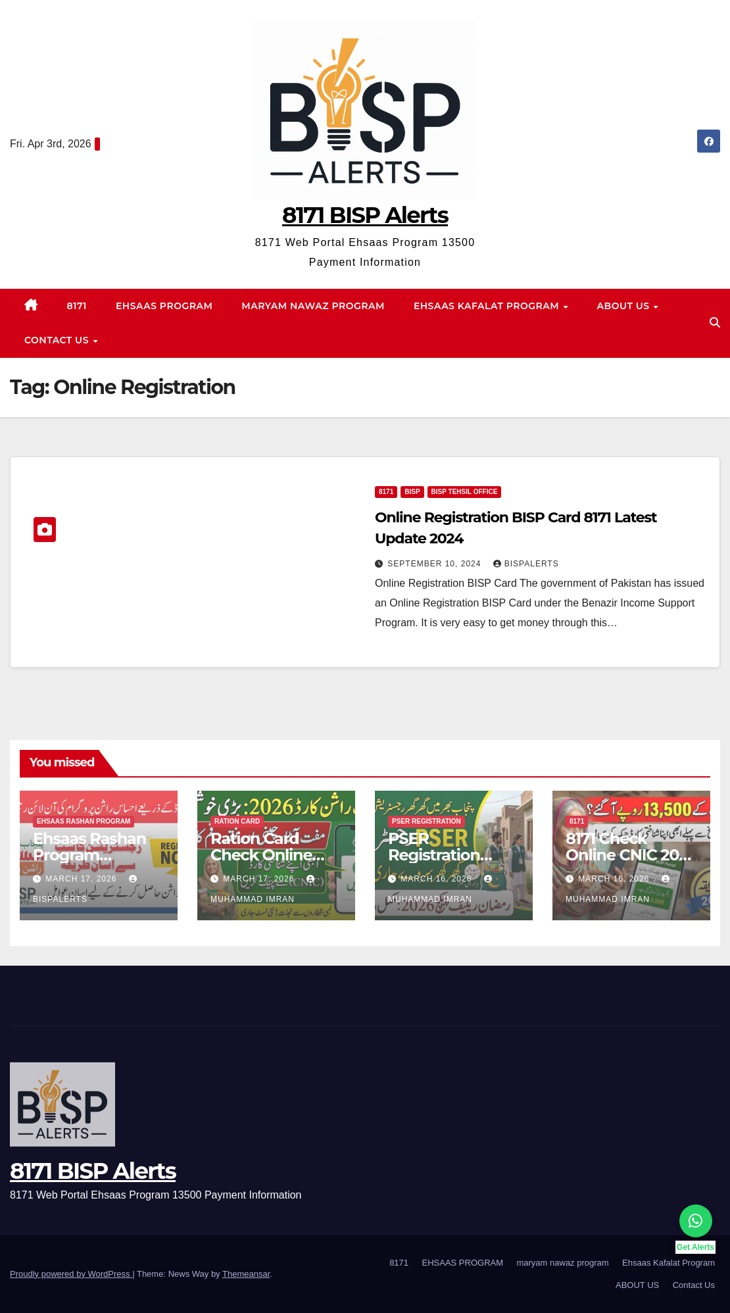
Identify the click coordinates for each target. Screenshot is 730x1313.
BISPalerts (526, 563)
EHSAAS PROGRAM (164, 306)
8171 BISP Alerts (365, 215)
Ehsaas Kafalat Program (488, 306)
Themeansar (246, 1274)
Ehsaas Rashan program (83, 821)
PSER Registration (426, 821)
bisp (412, 491)
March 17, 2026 (82, 878)
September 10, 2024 (435, 563)
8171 (77, 306)
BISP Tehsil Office (464, 491)
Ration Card (237, 821)
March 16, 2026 (437, 878)
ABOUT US (624, 306)
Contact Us (57, 340)
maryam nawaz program (313, 306)
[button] (715, 322)
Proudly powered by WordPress (71, 1274)
